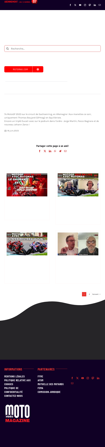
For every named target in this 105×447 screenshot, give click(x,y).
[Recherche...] (52, 48)
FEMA (40, 388)
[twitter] (75, 5)
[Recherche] (7, 48)
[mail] (100, 5)
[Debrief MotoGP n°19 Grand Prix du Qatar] (78, 175)
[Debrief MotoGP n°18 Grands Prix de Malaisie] (27, 234)
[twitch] (90, 5)
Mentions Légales (14, 376)
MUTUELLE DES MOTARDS (51, 384)
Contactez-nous (13, 395)
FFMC (40, 376)
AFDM (40, 380)
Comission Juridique (49, 391)
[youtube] (80, 5)
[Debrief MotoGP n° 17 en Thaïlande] (78, 234)
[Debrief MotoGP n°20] (27, 175)
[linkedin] (95, 5)
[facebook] (70, 5)
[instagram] (85, 5)
